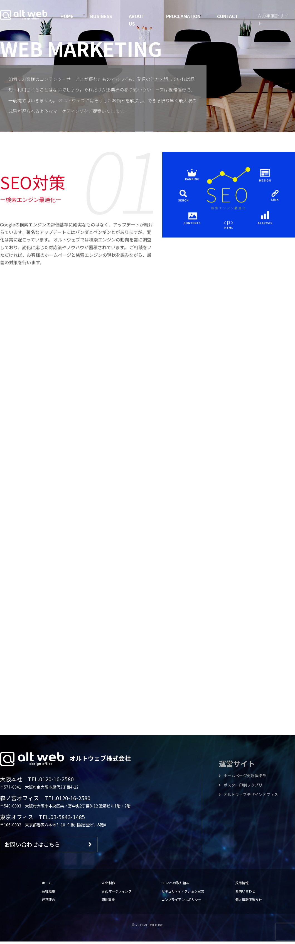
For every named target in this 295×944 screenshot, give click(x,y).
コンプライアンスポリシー (181, 902)
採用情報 (242, 885)
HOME (66, 16)
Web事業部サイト (273, 19)
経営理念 (48, 902)
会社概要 (48, 893)
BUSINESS (101, 16)
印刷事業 (108, 902)
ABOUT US (136, 20)
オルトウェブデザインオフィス (248, 797)
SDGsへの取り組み (175, 885)
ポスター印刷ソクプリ (240, 787)
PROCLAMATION (183, 16)
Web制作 (108, 885)
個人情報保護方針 (248, 902)
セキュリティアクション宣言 (182, 893)
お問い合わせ (245, 893)
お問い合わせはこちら (48, 847)
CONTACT (227, 16)
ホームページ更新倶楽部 (242, 778)
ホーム (47, 885)
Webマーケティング (117, 893)
